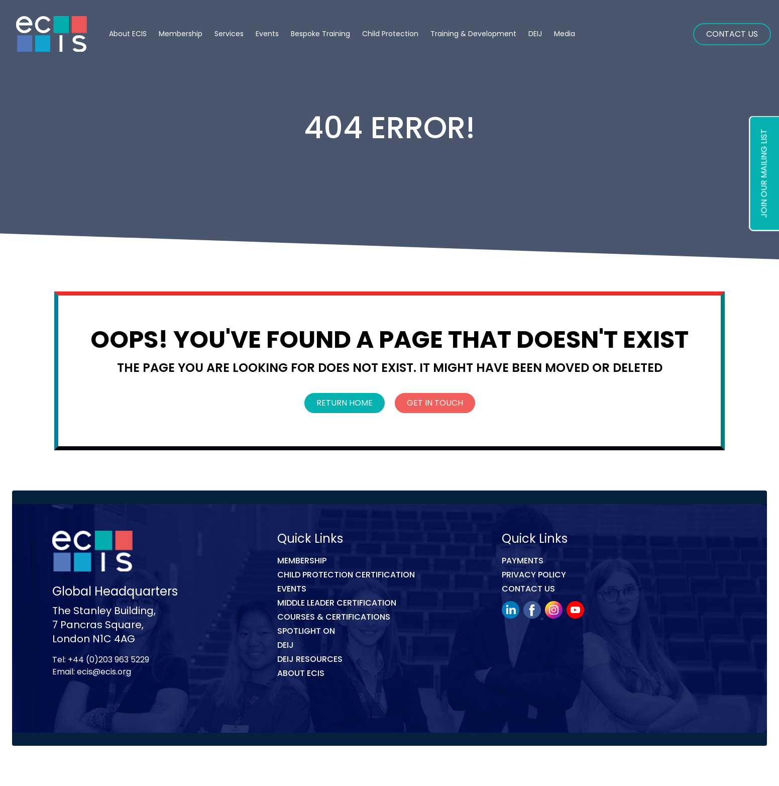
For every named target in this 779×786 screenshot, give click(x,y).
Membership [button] (180, 34)
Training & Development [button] (473, 34)
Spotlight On (306, 631)
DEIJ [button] (535, 34)
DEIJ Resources (310, 659)
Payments (522, 560)
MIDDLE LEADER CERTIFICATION (336, 603)
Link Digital (230, 767)
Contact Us (732, 34)
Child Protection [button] (390, 34)
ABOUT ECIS (300, 673)
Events (267, 34)
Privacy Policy (534, 574)
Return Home (344, 403)
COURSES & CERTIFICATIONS (333, 617)
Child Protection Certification (346, 574)
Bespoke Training (320, 34)
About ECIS (128, 34)
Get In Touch (435, 403)
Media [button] (564, 34)
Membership (301, 560)
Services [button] (229, 34)
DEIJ (285, 645)
